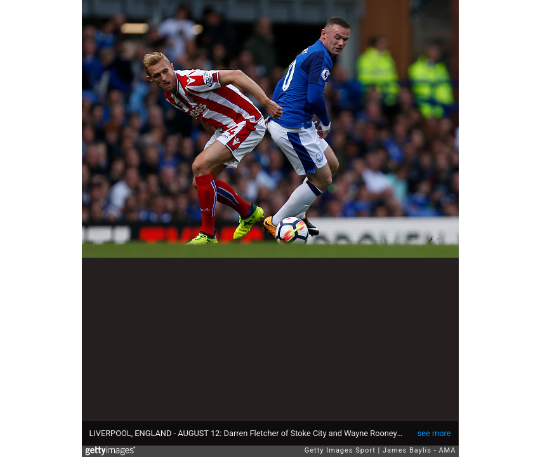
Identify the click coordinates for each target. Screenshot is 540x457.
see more (434, 433)
